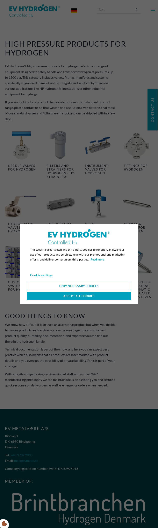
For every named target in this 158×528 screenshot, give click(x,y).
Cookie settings (41, 275)
